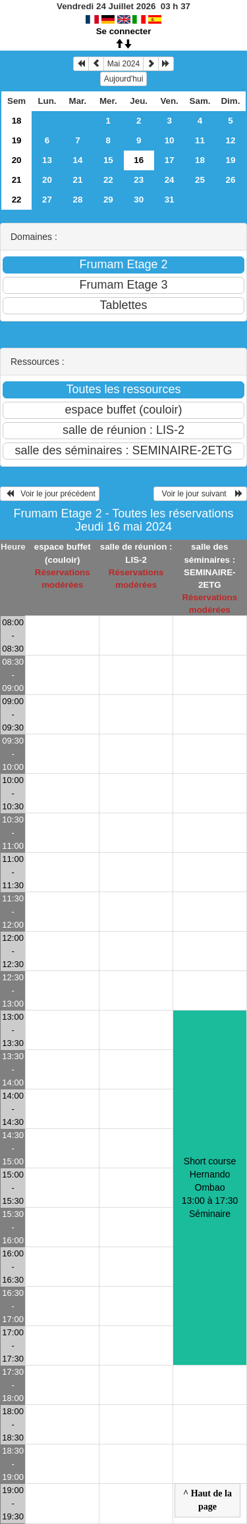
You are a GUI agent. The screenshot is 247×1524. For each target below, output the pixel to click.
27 (47, 199)
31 (170, 199)
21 (17, 180)
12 (231, 140)
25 (200, 180)
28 (77, 199)
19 (17, 140)
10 (170, 140)
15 (108, 160)
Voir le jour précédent (50, 493)
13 (47, 160)
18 (17, 121)
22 (108, 180)
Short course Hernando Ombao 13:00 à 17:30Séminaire (210, 1187)
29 (108, 199)
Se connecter (123, 31)
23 (139, 180)
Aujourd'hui (124, 78)
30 (139, 199)
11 (200, 140)
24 (170, 180)
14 (77, 160)
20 (17, 160)
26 (231, 180)
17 (170, 160)
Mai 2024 (123, 63)
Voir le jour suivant (200, 493)
